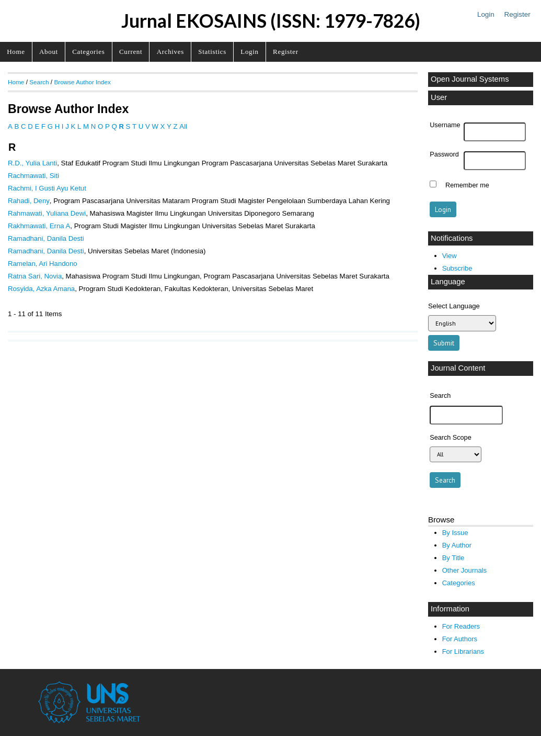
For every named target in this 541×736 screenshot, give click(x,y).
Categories (88, 51)
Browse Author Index (82, 82)
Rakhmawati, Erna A (39, 226)
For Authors (459, 639)
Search (39, 82)
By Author (457, 545)
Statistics (212, 51)
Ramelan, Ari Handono (42, 263)
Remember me (467, 185)
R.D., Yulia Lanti (32, 163)
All (183, 126)
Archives (170, 51)
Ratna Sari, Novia (35, 276)
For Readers (461, 626)
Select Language (454, 306)
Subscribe (457, 268)
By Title (453, 558)
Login (485, 14)
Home (16, 51)
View (449, 256)
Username (445, 125)
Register (517, 14)
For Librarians (463, 651)
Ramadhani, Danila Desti (46, 238)
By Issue (455, 533)
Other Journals (464, 570)
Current (130, 51)
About (48, 51)
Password (444, 154)
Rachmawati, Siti (33, 176)
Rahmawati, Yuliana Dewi (47, 213)
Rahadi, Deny (29, 201)
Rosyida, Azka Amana (41, 289)
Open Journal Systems (470, 79)
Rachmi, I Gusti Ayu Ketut (47, 188)
